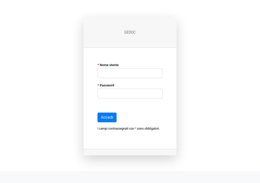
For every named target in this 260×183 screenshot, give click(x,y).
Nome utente (108, 65)
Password (106, 85)
